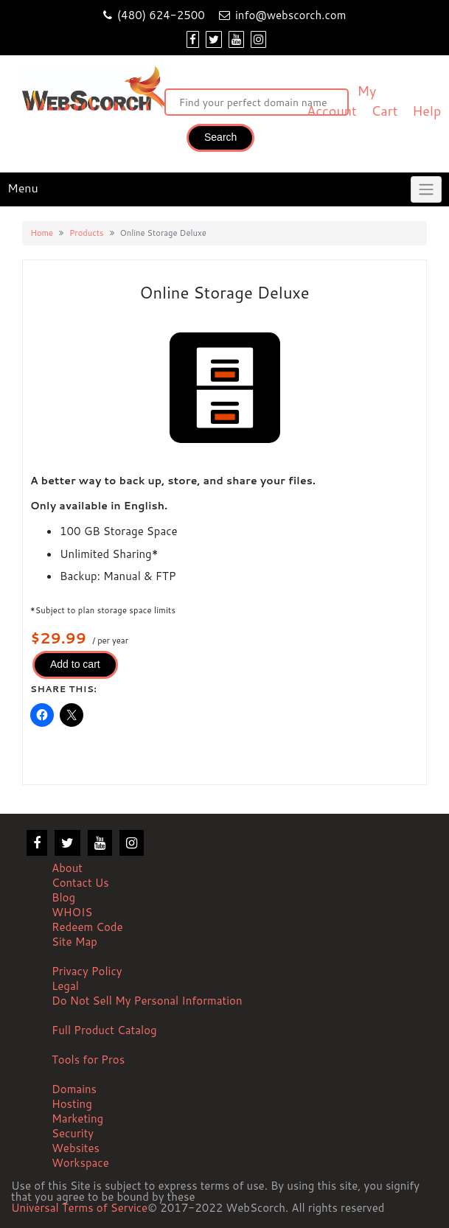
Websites (76, 1148)
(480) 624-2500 (161, 15)
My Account (341, 100)
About (67, 868)
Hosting (72, 1104)
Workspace (80, 1163)
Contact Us (80, 882)
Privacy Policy (87, 971)
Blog (63, 897)
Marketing (77, 1118)
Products (86, 233)
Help (426, 110)
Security (73, 1133)
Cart (385, 110)
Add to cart (75, 664)
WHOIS (72, 912)
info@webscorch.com (290, 15)
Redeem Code (87, 927)
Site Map (74, 941)
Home (41, 233)
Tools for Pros (88, 1059)
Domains (74, 1089)
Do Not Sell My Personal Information (147, 1000)
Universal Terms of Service (79, 1208)
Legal (65, 986)
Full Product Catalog (104, 1030)
